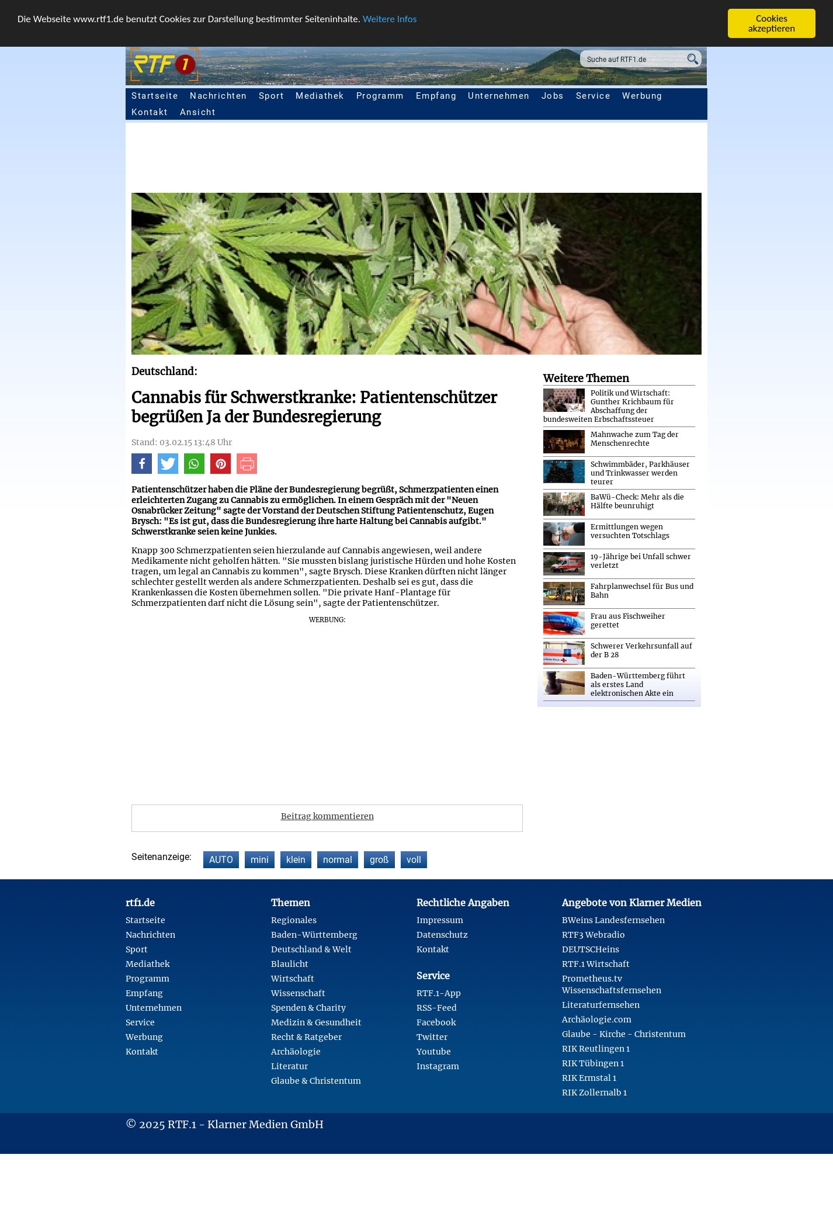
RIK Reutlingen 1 (596, 1048)
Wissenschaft (298, 993)
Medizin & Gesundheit (316, 1022)
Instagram (437, 1066)
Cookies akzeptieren (772, 23)
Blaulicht (289, 964)
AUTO (221, 859)
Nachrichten (218, 96)
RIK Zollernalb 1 (594, 1092)
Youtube (433, 1051)
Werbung (642, 96)
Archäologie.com (596, 1019)
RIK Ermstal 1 (589, 1078)
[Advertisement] (481, 160)
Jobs (553, 96)
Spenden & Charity (308, 1008)
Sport (271, 96)
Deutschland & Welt (311, 949)
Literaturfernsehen (601, 1005)
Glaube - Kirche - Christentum (624, 1034)
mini (260, 859)
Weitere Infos (389, 18)
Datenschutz (442, 935)
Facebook (436, 1022)
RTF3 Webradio (593, 935)
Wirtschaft (292, 978)
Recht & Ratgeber (306, 1037)
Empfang (436, 96)
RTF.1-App (438, 993)
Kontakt (149, 112)
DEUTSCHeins (590, 949)
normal (337, 859)
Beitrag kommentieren (327, 816)
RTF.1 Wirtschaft (596, 964)
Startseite (154, 96)
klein (296, 859)
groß (379, 859)
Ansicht (198, 112)
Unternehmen (499, 96)
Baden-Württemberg (314, 935)
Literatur (289, 1066)
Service (593, 96)
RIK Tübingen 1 (593, 1063)
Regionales (294, 920)
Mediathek (320, 96)
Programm (380, 96)
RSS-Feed (436, 1008)
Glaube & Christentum (316, 1081)
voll (414, 859)
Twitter (431, 1037)
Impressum (439, 920)
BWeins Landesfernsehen (613, 920)
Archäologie (296, 1051)
